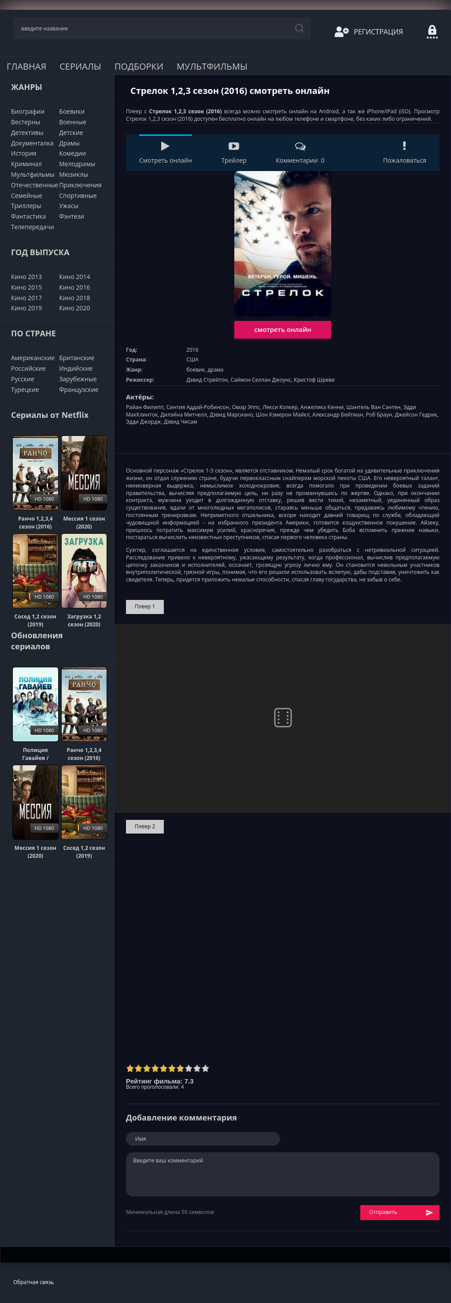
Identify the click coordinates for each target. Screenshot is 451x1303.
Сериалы (80, 66)
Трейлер (233, 152)
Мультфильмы (212, 66)
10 (205, 1068)
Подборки (139, 66)
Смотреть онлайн (165, 152)
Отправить (401, 1212)
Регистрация (369, 31)
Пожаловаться (404, 152)
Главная (26, 66)
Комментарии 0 (300, 152)
